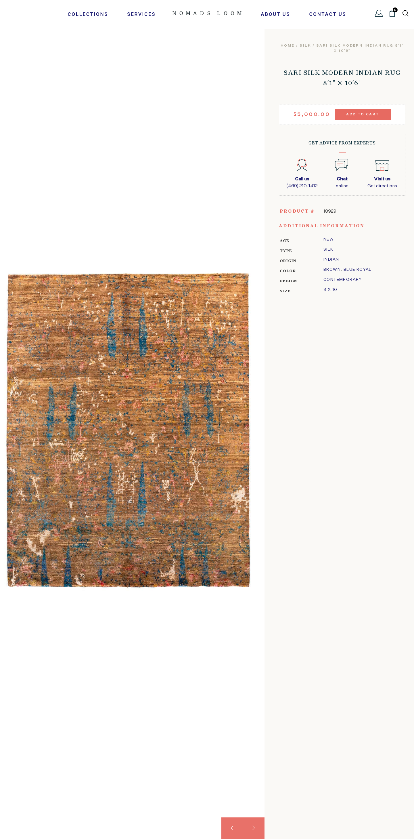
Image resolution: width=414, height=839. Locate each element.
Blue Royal (358, 270)
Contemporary (342, 280)
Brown (332, 270)
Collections (88, 14)
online (342, 182)
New (328, 239)
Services (141, 14)
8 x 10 (330, 290)
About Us (275, 14)
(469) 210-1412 (302, 182)
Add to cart (362, 114)
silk (305, 45)
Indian (331, 260)
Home (288, 45)
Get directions (382, 182)
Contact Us (327, 14)
